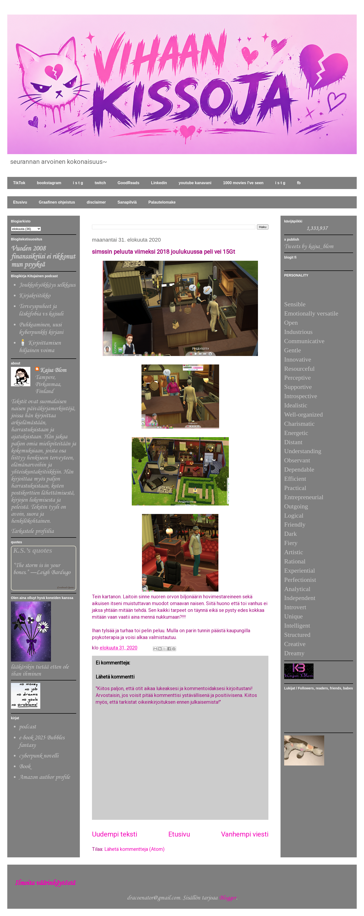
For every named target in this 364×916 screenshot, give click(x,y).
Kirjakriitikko (34, 295)
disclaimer (96, 202)
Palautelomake (161, 202)
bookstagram (49, 183)
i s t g (78, 183)
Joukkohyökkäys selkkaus (47, 285)
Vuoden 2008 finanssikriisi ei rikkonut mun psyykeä (43, 257)
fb (299, 183)
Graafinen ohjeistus (57, 202)
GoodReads (129, 183)
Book (24, 766)
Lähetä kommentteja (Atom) (134, 849)
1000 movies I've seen (243, 183)
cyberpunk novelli (38, 755)
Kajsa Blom (53, 370)
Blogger (227, 897)
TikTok (19, 183)
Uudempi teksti (114, 834)
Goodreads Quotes (65, 587)
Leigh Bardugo (53, 572)
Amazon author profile (44, 777)
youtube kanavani (195, 183)
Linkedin (159, 183)
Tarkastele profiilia (32, 531)
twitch (100, 183)
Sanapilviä (127, 202)
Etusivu (20, 202)
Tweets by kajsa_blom (308, 246)
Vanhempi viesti (244, 834)
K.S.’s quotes (32, 550)
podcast (27, 726)
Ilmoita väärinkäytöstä (45, 883)
